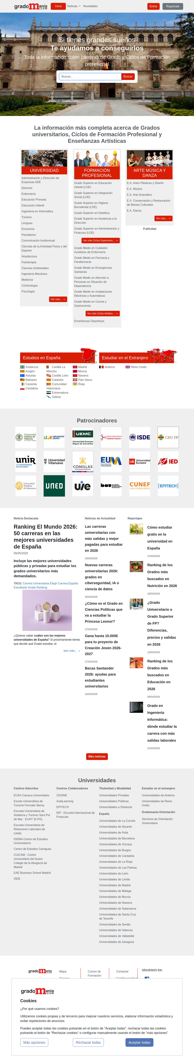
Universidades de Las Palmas (118, 867)
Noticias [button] (72, 6)
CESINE (61, 795)
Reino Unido (139, 366)
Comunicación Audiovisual (38, 240)
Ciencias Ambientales (35, 268)
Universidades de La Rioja (115, 861)
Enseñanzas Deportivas (89, 321)
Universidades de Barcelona (117, 838)
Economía (28, 228)
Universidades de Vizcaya (115, 844)
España (73, 583)
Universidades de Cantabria (116, 855)
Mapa (62, 971)
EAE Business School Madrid (32, 872)
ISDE (17, 878)
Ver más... (58, 299)
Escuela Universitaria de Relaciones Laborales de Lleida (29, 829)
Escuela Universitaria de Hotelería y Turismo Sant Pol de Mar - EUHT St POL (32, 815)
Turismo (27, 217)
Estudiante (20, 587)
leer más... (72, 650)
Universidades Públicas (114, 801)
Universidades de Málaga (115, 890)
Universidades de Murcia (114, 896)
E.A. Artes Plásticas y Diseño (145, 183)
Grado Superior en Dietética (91, 212)
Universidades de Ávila (113, 832)
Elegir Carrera (59, 583)
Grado (32, 587)
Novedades (90, 6)
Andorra (110, 366)
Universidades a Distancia (115, 807)
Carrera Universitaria (36, 583)
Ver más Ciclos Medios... (102, 313)
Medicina (27, 279)
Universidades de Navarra (115, 902)
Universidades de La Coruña (117, 820)
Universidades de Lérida (114, 879)
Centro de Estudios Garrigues (32, 848)
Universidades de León (113, 873)
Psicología (28, 291)
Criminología (30, 285)
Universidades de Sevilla (114, 924)
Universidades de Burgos (115, 850)
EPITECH (62, 807)
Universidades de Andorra (158, 795)
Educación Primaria (34, 199)
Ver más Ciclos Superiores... (100, 240)
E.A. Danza (134, 210)
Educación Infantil (33, 205)
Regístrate (172, 6)
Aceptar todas (139, 1042)
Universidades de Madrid (115, 885)
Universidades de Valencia (116, 930)
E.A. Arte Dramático (139, 194)
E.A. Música (134, 188)
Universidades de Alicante (115, 826)
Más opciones (34, 1042)
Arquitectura (29, 256)
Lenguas (27, 223)
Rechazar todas (88, 1042)
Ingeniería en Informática (37, 211)
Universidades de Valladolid (116, 936)
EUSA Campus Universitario (31, 795)
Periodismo (29, 234)
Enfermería (29, 193)
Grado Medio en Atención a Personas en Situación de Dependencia (91, 281)
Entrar (154, 6)
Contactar (122, 971)
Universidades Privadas (114, 795)
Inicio (58, 6)
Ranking (42, 587)
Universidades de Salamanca (117, 908)
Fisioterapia (29, 262)
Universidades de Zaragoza (116, 941)
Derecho (27, 188)
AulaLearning (64, 801)
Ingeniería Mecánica (34, 273)
